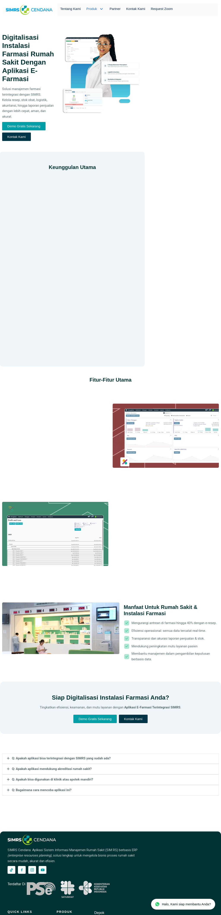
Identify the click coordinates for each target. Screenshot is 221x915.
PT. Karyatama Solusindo (49, 908)
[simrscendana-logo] (29, 10)
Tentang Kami (70, 9)
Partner (114, 9)
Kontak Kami (135, 9)
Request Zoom (161, 9)
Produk (95, 9)
